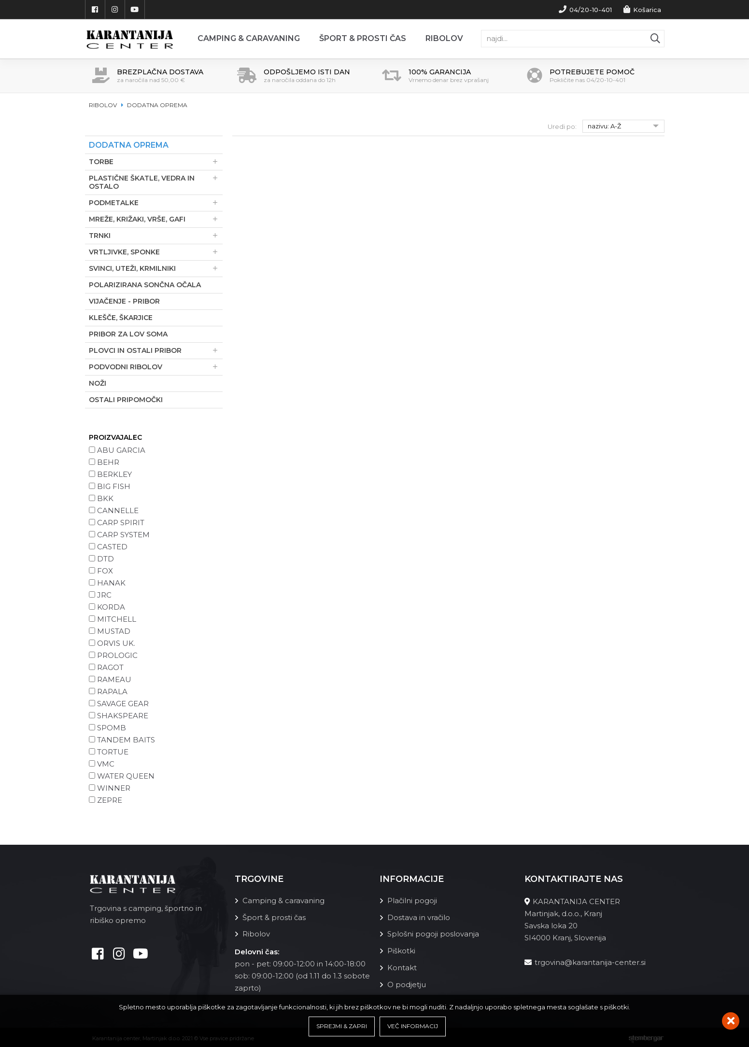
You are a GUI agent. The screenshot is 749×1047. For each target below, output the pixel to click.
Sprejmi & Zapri (341, 1026)
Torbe (156, 161)
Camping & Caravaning (249, 38)
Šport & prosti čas (362, 38)
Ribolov (444, 38)
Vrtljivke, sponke (156, 252)
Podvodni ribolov (156, 367)
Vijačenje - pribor (124, 300)
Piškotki (401, 949)
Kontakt (402, 965)
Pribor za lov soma (128, 333)
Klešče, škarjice (121, 317)
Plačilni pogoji (412, 900)
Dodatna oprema (157, 105)
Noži (97, 382)
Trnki (156, 235)
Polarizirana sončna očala (145, 284)
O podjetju (406, 982)
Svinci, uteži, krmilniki (156, 268)
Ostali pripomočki (126, 399)
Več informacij (412, 1026)
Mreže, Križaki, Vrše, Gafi (156, 219)
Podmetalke (156, 202)
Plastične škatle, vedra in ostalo (156, 182)
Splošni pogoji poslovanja (433, 932)
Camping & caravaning (283, 900)
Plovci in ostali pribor (156, 350)
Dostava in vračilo (418, 916)
